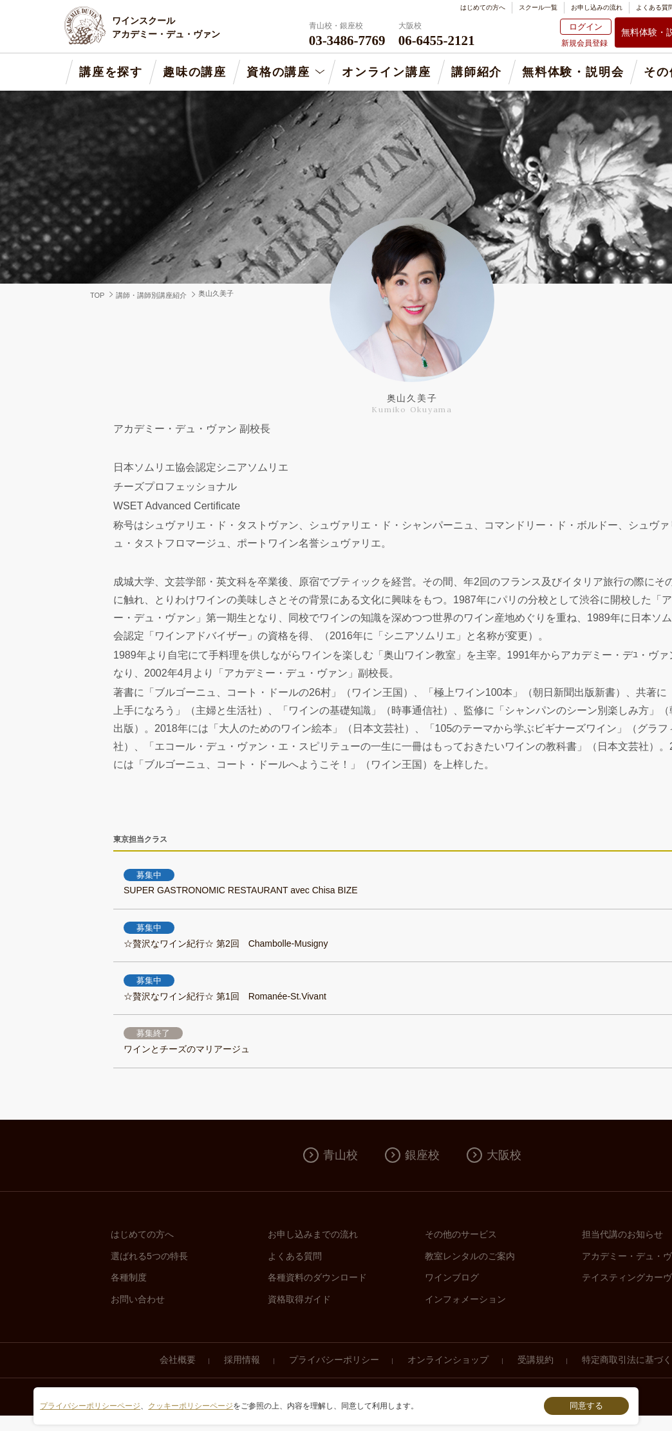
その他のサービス (461, 1234)
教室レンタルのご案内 (470, 1256)
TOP (97, 295)
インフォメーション (465, 1299)
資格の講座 (278, 72)
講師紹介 (476, 72)
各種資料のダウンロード (317, 1277)
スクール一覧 (538, 7)
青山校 (340, 1155)
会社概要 (178, 1359)
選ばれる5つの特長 (149, 1256)
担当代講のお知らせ (622, 1234)
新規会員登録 (584, 43)
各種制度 (129, 1277)
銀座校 (422, 1155)
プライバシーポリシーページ (90, 1405)
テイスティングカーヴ (627, 1277)
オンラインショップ (448, 1359)
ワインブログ (452, 1277)
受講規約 (536, 1359)
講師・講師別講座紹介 (151, 295)
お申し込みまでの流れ (313, 1234)
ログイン (585, 27)
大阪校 (504, 1155)
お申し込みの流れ (596, 7)
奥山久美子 (216, 293)
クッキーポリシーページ (190, 1405)
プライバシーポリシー (334, 1359)
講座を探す (111, 72)
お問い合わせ (138, 1299)
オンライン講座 (386, 72)
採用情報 (242, 1359)
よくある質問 (295, 1256)
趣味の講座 (195, 72)
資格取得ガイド (299, 1299)
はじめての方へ (482, 7)
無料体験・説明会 (573, 72)
